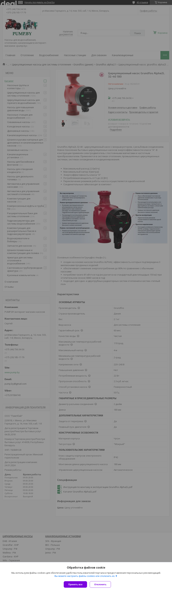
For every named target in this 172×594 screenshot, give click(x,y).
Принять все (75, 584)
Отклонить (101, 584)
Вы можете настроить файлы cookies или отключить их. (84, 576)
